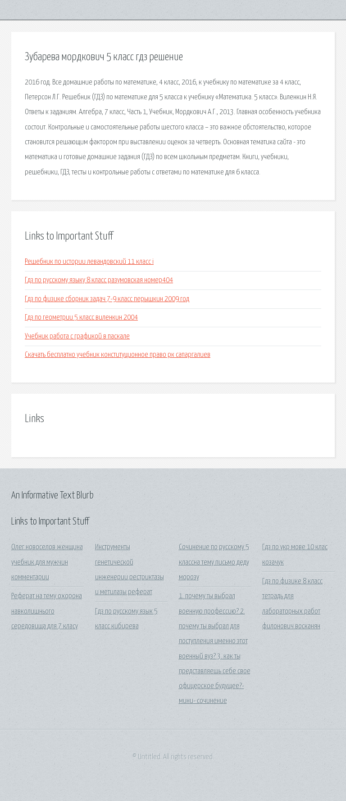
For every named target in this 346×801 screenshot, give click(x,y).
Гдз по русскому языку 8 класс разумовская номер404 (99, 280)
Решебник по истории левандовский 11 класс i (89, 262)
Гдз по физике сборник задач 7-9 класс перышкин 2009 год (107, 299)
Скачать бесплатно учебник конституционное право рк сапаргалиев (117, 355)
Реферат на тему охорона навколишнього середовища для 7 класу (46, 611)
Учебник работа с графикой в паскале (77, 336)
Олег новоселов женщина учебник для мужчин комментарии (47, 562)
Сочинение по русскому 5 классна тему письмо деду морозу (214, 562)
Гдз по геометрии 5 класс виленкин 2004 (81, 317)
